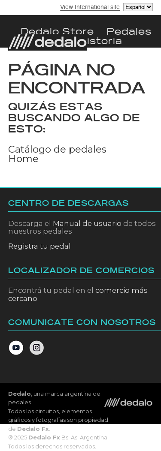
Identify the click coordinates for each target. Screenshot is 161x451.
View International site (90, 7)
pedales (129, 31)
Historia (100, 41)
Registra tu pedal (39, 246)
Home (23, 159)
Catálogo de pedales (57, 149)
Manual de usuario (87, 223)
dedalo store (57, 31)
